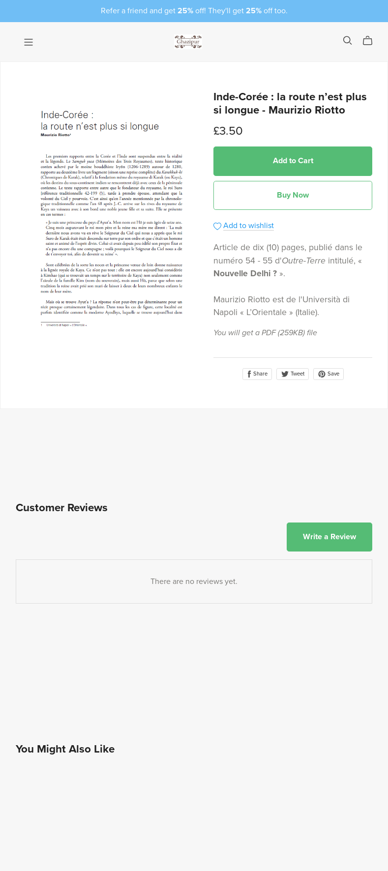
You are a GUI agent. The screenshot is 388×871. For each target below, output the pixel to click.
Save (328, 374)
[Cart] (371, 41)
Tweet (292, 374)
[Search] (347, 40)
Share (257, 374)
